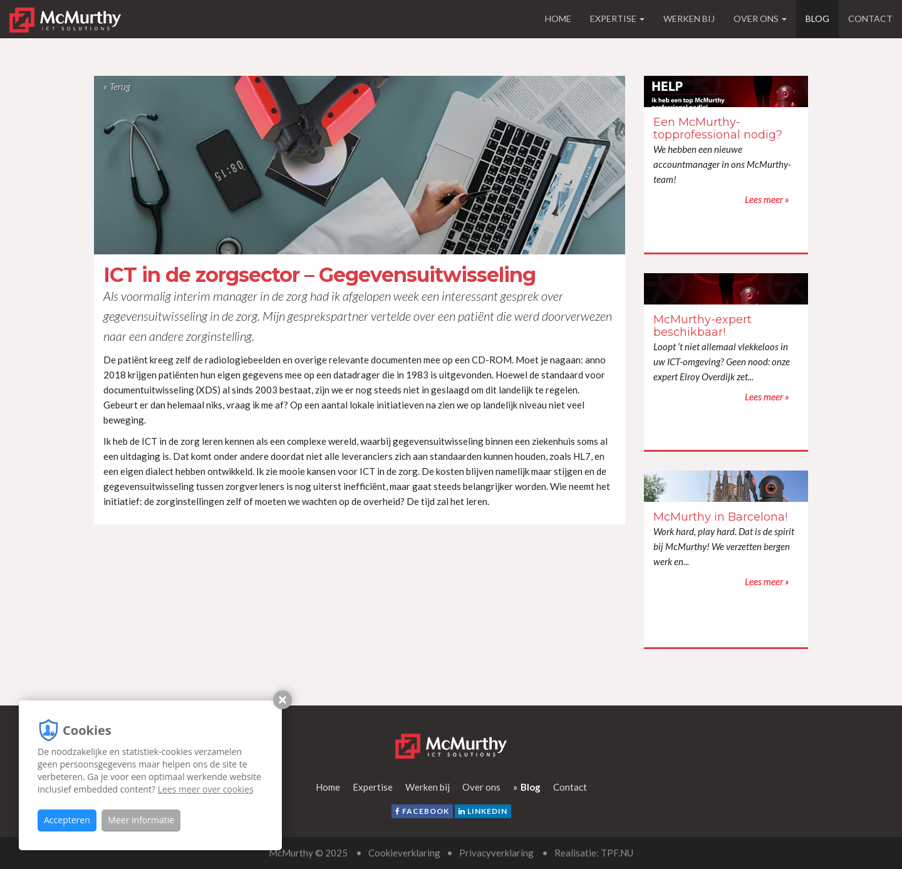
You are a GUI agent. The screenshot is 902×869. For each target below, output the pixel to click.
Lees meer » (779, 91)
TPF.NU (617, 852)
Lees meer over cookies (206, 789)
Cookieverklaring (404, 852)
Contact (870, 18)
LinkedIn (483, 811)
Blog (817, 18)
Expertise (617, 18)
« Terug (116, 86)
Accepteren (67, 820)
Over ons (760, 18)
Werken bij (689, 18)
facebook (422, 811)
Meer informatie (141, 820)
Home (558, 18)
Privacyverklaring (496, 852)
